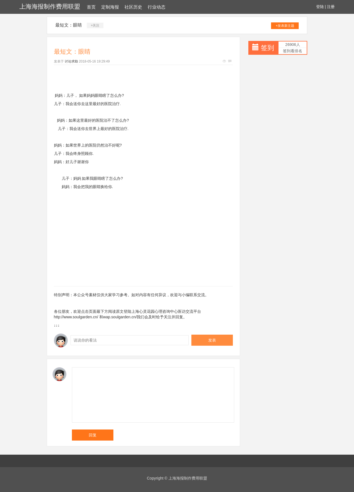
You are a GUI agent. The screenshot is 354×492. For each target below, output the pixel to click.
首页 (91, 7)
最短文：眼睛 (68, 25)
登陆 (320, 6)
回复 (93, 435)
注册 (331, 6)
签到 (267, 47)
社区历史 (133, 7)
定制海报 (110, 7)
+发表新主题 (285, 26)
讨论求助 (71, 61)
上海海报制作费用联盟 (49, 6)
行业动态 (156, 7)
